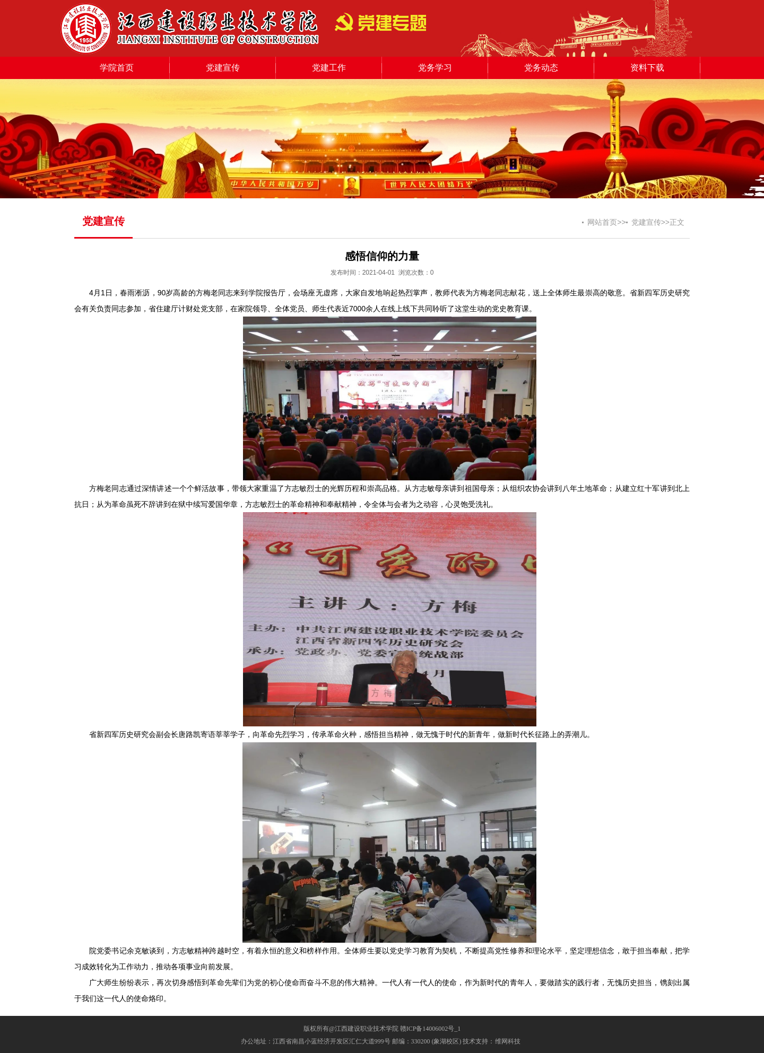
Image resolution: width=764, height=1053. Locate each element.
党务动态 (541, 67)
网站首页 (602, 222)
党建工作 (329, 67)
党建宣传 (223, 67)
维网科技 (507, 1041)
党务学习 (435, 67)
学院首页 (117, 67)
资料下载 (647, 67)
